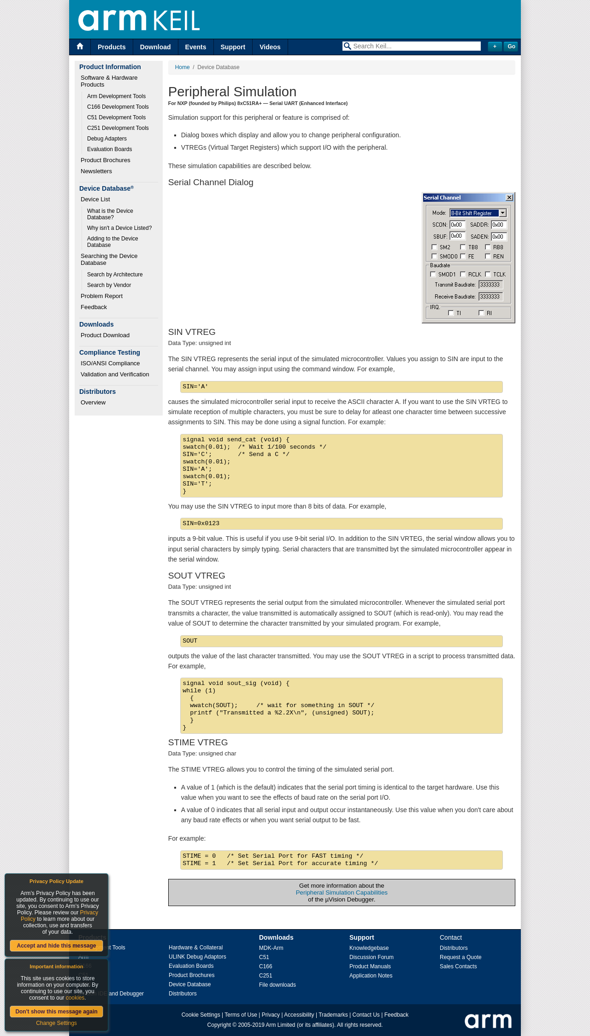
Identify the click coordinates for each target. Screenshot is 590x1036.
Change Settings (56, 1023)
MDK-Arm (271, 948)
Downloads (276, 937)
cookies (75, 998)
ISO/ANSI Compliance (110, 363)
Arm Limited (280, 1025)
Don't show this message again (56, 1011)
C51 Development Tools (116, 117)
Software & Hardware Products (110, 81)
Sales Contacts (458, 966)
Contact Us (366, 1015)
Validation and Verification (115, 374)
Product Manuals (370, 966)
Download (155, 47)
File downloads (277, 985)
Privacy (271, 1015)
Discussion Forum (371, 957)
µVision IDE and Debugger (111, 993)
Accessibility (299, 1015)
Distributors (183, 993)
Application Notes (370, 975)
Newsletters (96, 171)
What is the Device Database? (111, 214)
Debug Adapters (107, 138)
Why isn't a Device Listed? (119, 228)
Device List (95, 199)
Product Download (105, 335)
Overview (93, 402)
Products (112, 47)
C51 (264, 957)
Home (182, 67)
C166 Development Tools (118, 107)
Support (233, 47)
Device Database (190, 984)
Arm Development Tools (116, 96)
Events (195, 47)
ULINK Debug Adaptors (197, 957)
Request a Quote (461, 957)
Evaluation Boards (109, 149)
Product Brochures (105, 160)
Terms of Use (240, 1015)
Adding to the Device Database (113, 241)
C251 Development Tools (118, 128)
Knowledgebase (369, 948)
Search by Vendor (109, 285)
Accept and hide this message (56, 945)
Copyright (219, 1025)
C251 (265, 975)
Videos (270, 47)
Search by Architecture (115, 274)
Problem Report (102, 296)
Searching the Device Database (110, 259)
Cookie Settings (201, 1015)
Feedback (94, 307)
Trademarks (333, 1015)
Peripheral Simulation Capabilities (342, 892)
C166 (265, 966)
